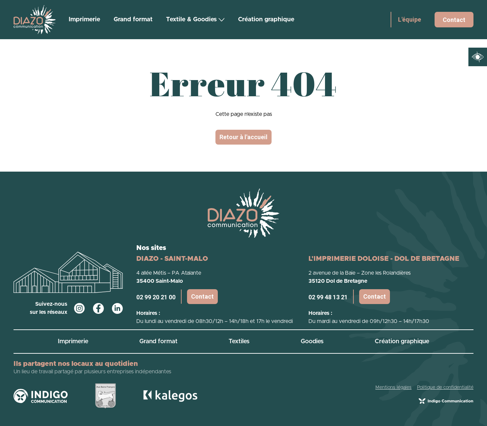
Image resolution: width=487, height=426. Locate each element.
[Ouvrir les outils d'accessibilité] (477, 57)
